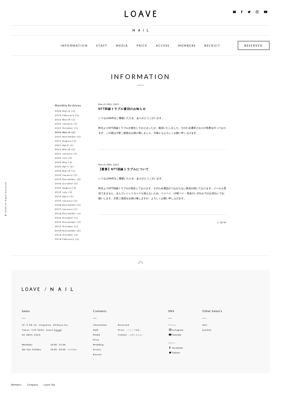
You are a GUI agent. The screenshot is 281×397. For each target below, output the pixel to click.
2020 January (64, 175)
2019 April (62, 196)
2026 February (64, 115)
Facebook (176, 347)
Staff (95, 330)
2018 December (65, 205)
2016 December (65, 213)
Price (96, 339)
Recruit (97, 354)
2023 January (64, 123)
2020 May (61, 162)
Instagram (176, 330)
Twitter (174, 352)
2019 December (65, 179)
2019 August (63, 187)
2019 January (64, 200)
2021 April (62, 145)
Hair (204, 325)
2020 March (63, 170)
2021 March (63, 149)
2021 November (65, 136)
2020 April (62, 166)
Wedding (98, 344)
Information (100, 325)
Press (129, 330)
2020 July (61, 158)
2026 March (63, 111)
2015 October (64, 226)
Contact (131, 334)
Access (97, 349)
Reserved (123, 325)
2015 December (65, 222)
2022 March (63, 132)
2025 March (63, 119)
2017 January (64, 209)
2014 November (65, 230)
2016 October (64, 217)
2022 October (64, 128)
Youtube (175, 334)
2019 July (61, 192)
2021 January (64, 153)
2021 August (63, 141)
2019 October (64, 183)
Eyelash (206, 330)
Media (96, 334)
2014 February (64, 239)
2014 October (64, 234)
